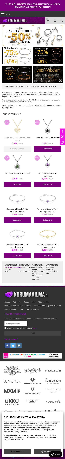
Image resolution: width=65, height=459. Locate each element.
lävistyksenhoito (10, 309)
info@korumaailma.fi (13, 267)
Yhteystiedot (43, 302)
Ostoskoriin (47, 148)
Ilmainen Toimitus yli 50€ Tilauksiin (47, 305)
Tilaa (33, 333)
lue (34, 328)
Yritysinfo (17, 302)
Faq (22, 309)
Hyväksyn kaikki (47, 451)
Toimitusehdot (29, 302)
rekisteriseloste (33, 309)
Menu (6, 14)
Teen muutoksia (17, 451)
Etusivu (7, 302)
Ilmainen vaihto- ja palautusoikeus (17, 305)
